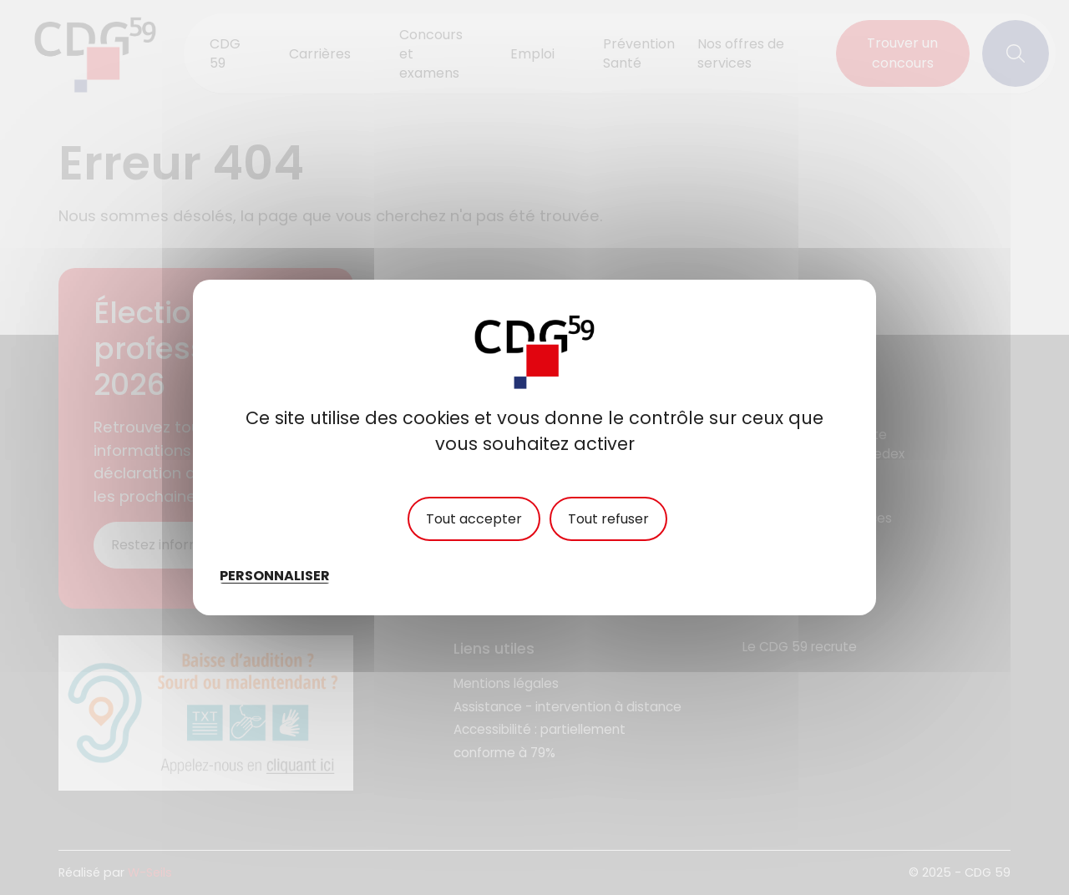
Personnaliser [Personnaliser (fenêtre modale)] (275, 576)
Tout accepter (474, 518)
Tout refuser (608, 518)
